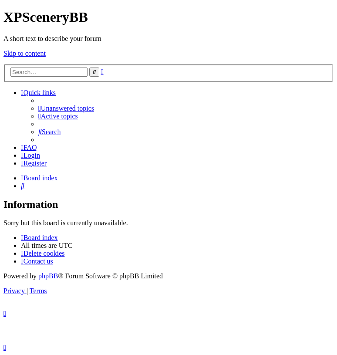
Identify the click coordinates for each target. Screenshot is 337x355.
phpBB (48, 276)
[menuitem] (66, 108)
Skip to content (24, 53)
